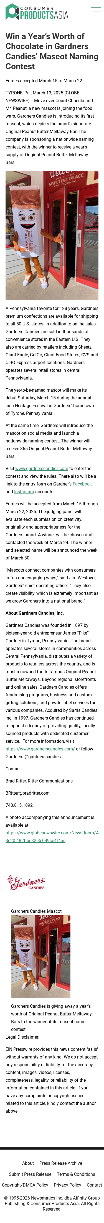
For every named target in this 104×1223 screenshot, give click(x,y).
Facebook (82, 484)
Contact (94, 1185)
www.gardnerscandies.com (41, 468)
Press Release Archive (60, 1163)
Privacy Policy (67, 1185)
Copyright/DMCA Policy (25, 1185)
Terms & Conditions (76, 1174)
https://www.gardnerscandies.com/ (40, 749)
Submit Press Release (30, 1174)
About (28, 1163)
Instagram (24, 491)
